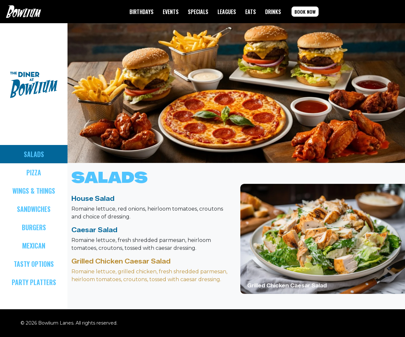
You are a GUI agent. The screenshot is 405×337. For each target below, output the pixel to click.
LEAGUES (227, 12)
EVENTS (171, 12)
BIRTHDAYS (141, 12)
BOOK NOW (305, 11)
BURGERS (34, 227)
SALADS (34, 154)
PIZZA (33, 172)
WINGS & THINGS (33, 191)
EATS (250, 12)
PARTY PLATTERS (34, 282)
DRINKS (273, 12)
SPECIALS (198, 12)
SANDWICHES (34, 209)
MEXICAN (33, 245)
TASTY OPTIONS (34, 264)
